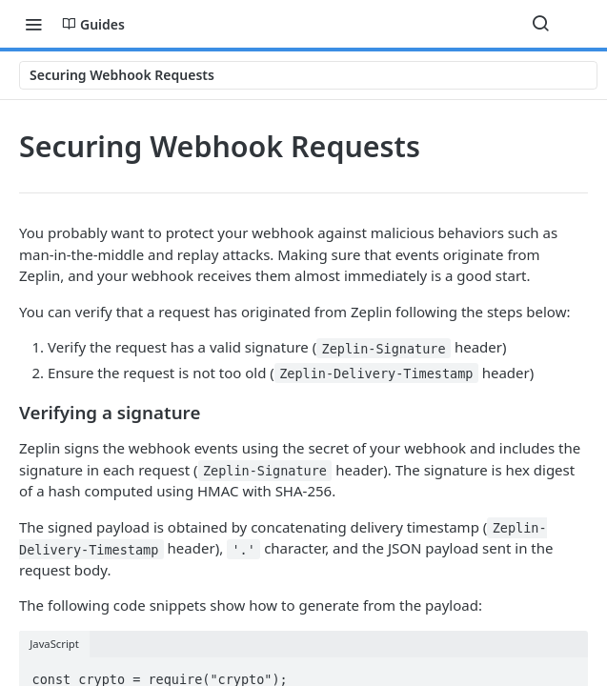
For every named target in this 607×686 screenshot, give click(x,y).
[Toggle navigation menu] (33, 24)
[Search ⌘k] (540, 24)
